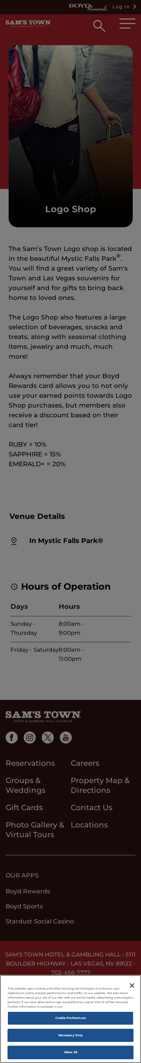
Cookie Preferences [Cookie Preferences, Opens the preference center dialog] (70, 1018)
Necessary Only (70, 1035)
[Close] (132, 985)
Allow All (70, 1052)
